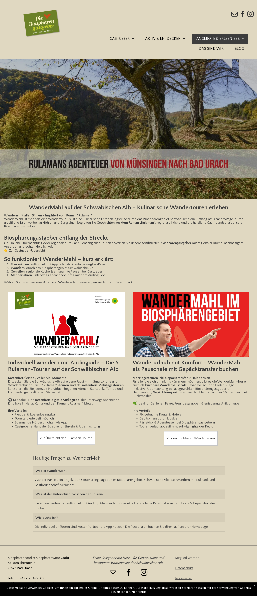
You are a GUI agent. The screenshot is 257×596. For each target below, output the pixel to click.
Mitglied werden (187, 558)
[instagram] (250, 15)
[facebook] (242, 15)
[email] (234, 15)
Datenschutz (184, 568)
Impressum (183, 578)
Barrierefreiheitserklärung (193, 588)
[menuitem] (123, 39)
